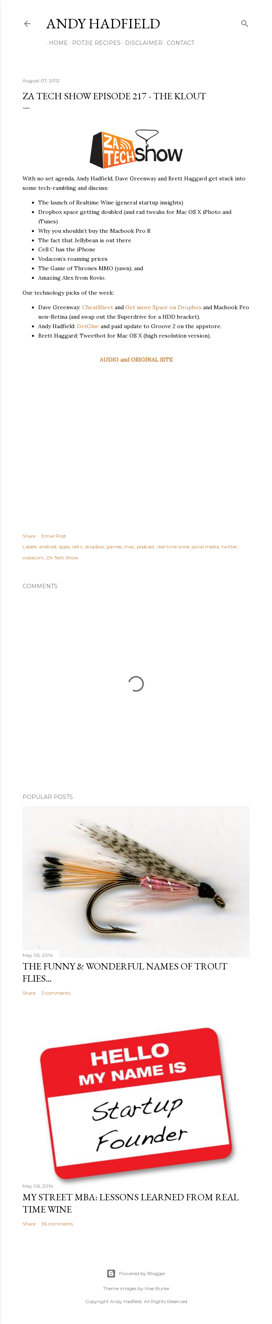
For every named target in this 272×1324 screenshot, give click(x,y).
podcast (146, 547)
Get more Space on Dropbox (163, 307)
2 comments (55, 993)
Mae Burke (157, 1288)
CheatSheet (97, 307)
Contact (178, 42)
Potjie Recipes (93, 42)
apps (64, 547)
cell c (77, 547)
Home (55, 42)
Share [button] (28, 536)
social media (205, 547)
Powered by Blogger (136, 1273)
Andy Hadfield (103, 23)
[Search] (245, 22)
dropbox (94, 547)
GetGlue (88, 326)
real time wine (173, 547)
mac (129, 547)
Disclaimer (141, 42)
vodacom (33, 558)
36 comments (57, 1224)
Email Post (53, 536)
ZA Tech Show (62, 558)
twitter (229, 547)
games (114, 547)
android (47, 547)
